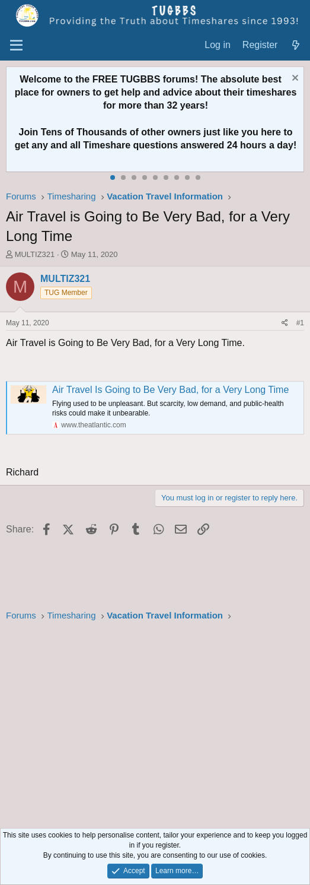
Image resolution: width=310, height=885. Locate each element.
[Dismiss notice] (294, 79)
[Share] (284, 323)
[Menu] (16, 46)
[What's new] (295, 45)
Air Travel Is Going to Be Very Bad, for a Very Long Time (170, 390)
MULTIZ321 (35, 254)
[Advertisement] (155, 726)
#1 (300, 323)
